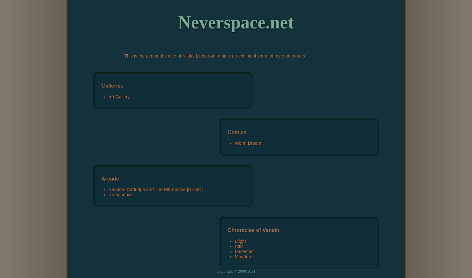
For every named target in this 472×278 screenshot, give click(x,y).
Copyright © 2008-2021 (236, 271)
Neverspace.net (236, 22)
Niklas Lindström (199, 55)
